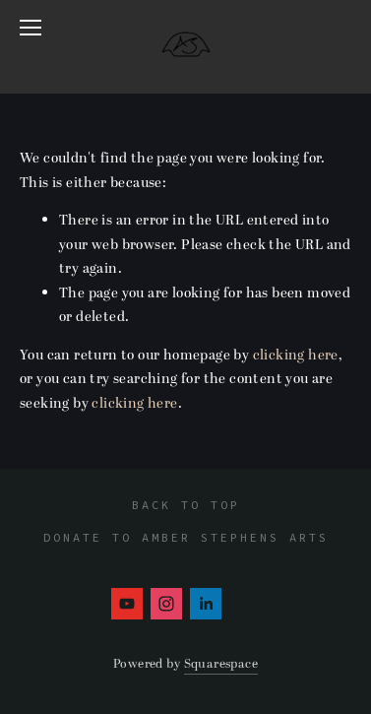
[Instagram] (166, 603)
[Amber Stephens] (127, 603)
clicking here (296, 355)
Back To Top (186, 504)
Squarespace (221, 664)
